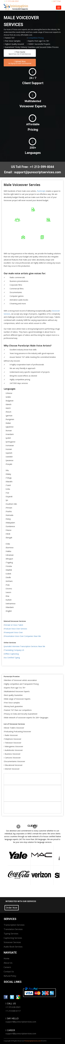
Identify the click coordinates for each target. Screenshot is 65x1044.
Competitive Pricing (35, 38)
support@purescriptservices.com (21, 1021)
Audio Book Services (13, 946)
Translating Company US (14, 650)
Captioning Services (13, 938)
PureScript (41, 191)
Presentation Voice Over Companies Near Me (22, 636)
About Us (8, 962)
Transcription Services (14, 925)
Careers (7, 967)
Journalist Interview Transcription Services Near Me (24, 646)
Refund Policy (10, 976)
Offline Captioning (11, 654)
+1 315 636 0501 (11, 1)
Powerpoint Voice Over (13, 632)
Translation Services (13, 929)
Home (6, 958)
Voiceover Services (12, 942)
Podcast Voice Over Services (15, 628)
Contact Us (9, 971)
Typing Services (11, 933)
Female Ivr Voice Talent (13, 625)
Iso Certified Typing (12, 657)
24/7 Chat (56, 1)
